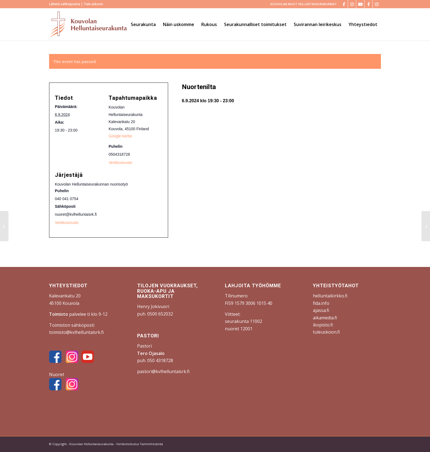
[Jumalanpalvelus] (425, 226)
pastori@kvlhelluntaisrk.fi (163, 371)
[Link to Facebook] (344, 4)
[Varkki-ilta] (4, 226)
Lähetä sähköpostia (64, 4)
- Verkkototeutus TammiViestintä (138, 444)
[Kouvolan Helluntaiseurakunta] (88, 24)
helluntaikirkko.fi (330, 296)
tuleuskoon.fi (326, 332)
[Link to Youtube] (360, 4)
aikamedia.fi (325, 318)
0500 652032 (160, 314)
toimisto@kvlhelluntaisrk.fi (76, 332)
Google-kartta (120, 136)
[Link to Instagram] (352, 4)
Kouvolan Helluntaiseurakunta (91, 444)
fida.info (321, 303)
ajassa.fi (321, 310)
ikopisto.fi (323, 325)
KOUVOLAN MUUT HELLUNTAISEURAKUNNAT (303, 4)
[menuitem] (302, 4)
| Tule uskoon (91, 4)
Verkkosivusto (120, 162)
